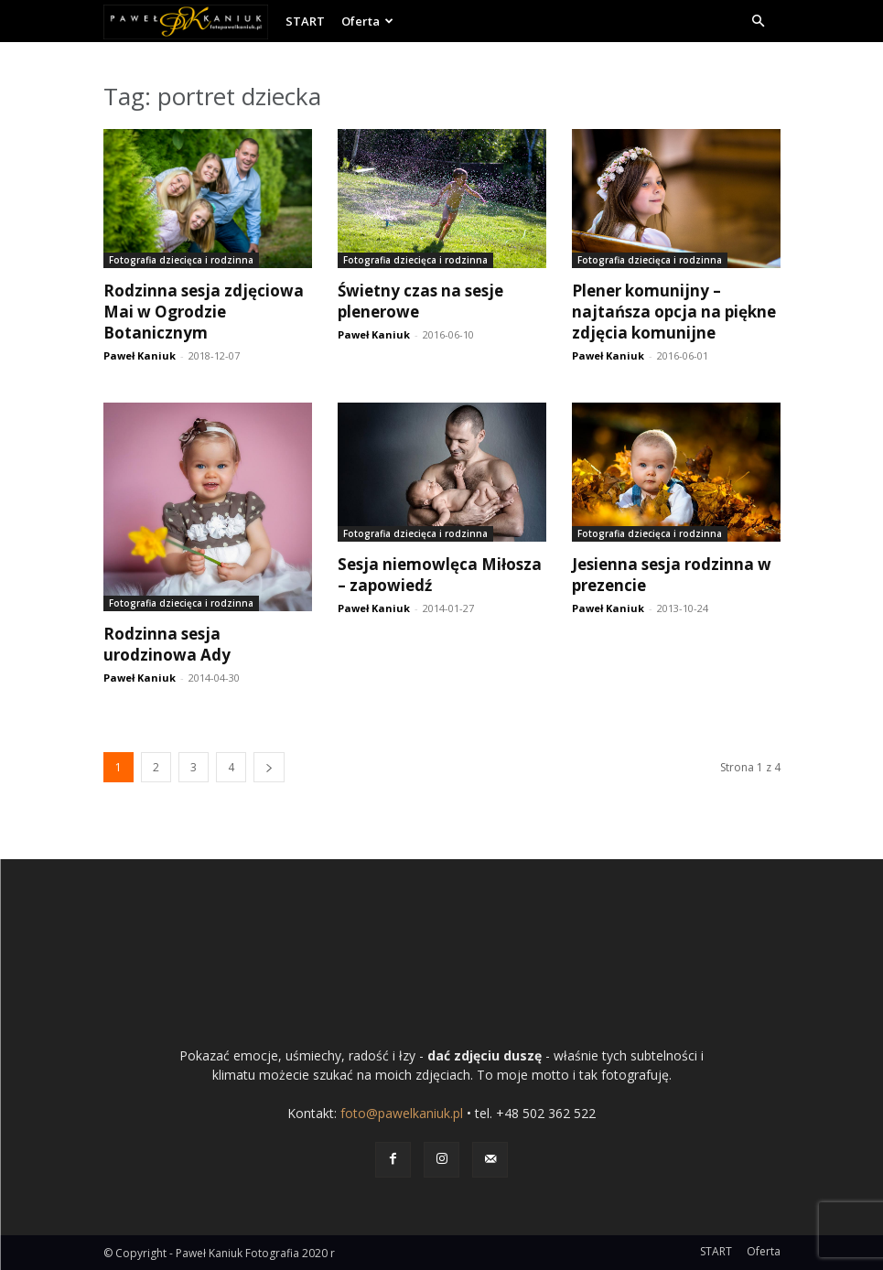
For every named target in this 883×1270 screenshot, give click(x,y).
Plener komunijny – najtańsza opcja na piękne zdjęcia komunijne (674, 311)
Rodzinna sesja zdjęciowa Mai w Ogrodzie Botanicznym (203, 311)
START (305, 21)
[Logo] (190, 21)
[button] (759, 21)
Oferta (367, 21)
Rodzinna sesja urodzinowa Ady (167, 644)
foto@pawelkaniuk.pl (401, 1113)
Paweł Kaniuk (139, 355)
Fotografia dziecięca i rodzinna (181, 259)
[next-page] (269, 767)
